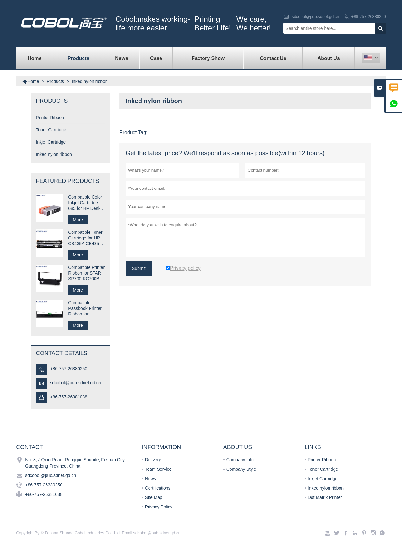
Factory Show (208, 58)
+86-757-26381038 (68, 396)
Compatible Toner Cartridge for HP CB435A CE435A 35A (85, 238)
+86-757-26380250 (368, 16)
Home (34, 58)
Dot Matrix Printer (325, 497)
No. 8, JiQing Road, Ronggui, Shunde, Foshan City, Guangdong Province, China (75, 463)
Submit (139, 268)
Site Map (153, 497)
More (78, 219)
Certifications (158, 488)
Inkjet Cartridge (51, 142)
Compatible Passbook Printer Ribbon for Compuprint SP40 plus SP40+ (85, 308)
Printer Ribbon (50, 117)
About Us (329, 58)
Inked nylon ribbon (54, 154)
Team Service (158, 469)
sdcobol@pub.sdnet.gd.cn (315, 16)
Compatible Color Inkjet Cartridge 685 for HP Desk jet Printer (85, 203)
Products (78, 58)
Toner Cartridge (51, 129)
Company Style (241, 469)
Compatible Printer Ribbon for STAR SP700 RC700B (86, 273)
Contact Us (273, 58)
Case (156, 58)
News (121, 58)
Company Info (240, 459)
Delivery (153, 459)
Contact (29, 447)
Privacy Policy (158, 506)
